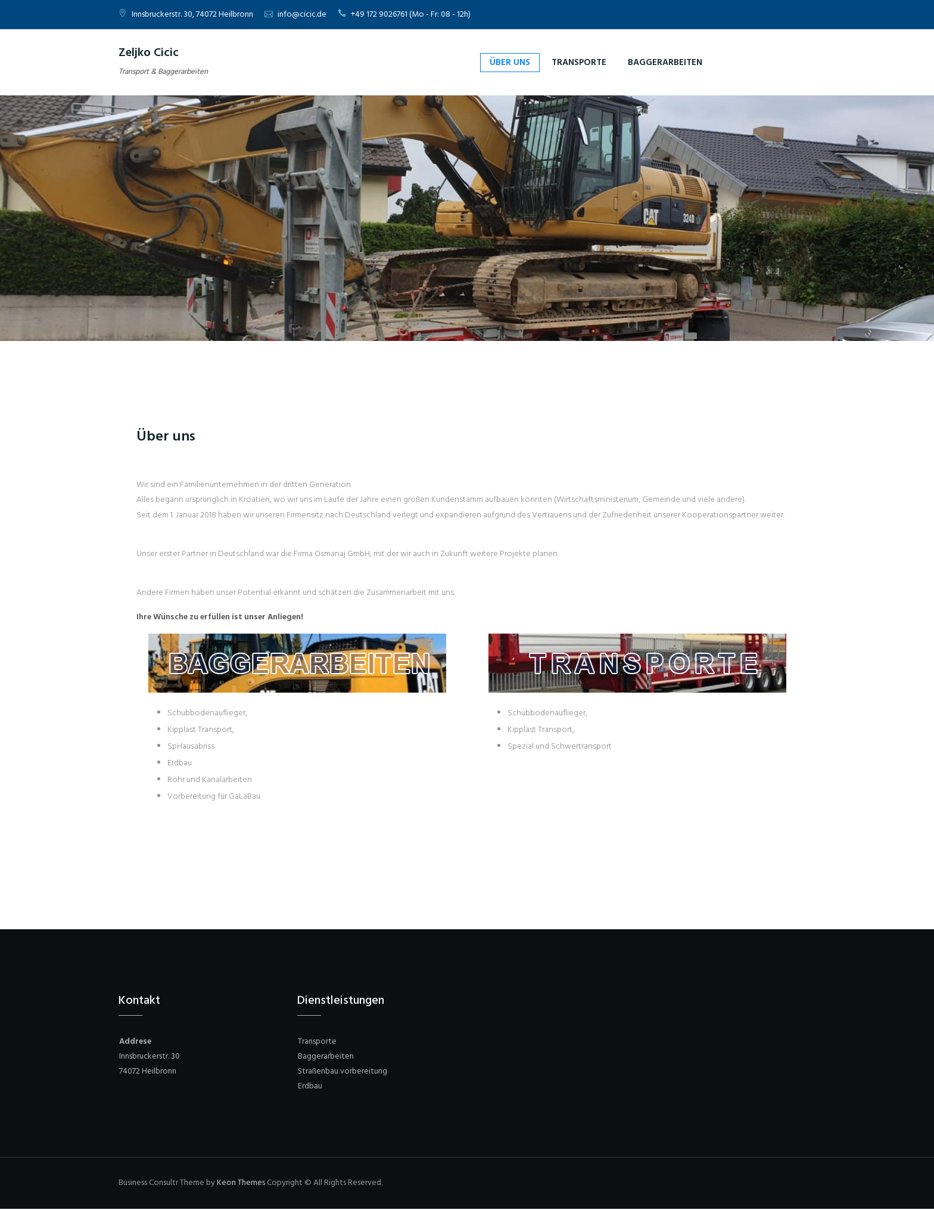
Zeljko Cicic (149, 53)
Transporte (579, 62)
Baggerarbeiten (665, 62)
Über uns (510, 62)
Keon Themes (241, 1183)
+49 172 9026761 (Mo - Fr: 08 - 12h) (411, 14)
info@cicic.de (302, 14)
